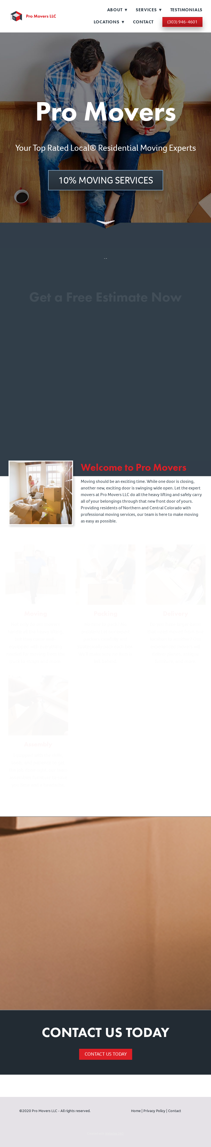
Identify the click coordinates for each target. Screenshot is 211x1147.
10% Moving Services (105, 180)
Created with (105, 1133)
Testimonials (186, 9)
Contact (143, 21)
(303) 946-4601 (182, 22)
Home (136, 1110)
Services (148, 9)
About (117, 9)
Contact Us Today (106, 1054)
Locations (109, 21)
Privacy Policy (154, 1110)
